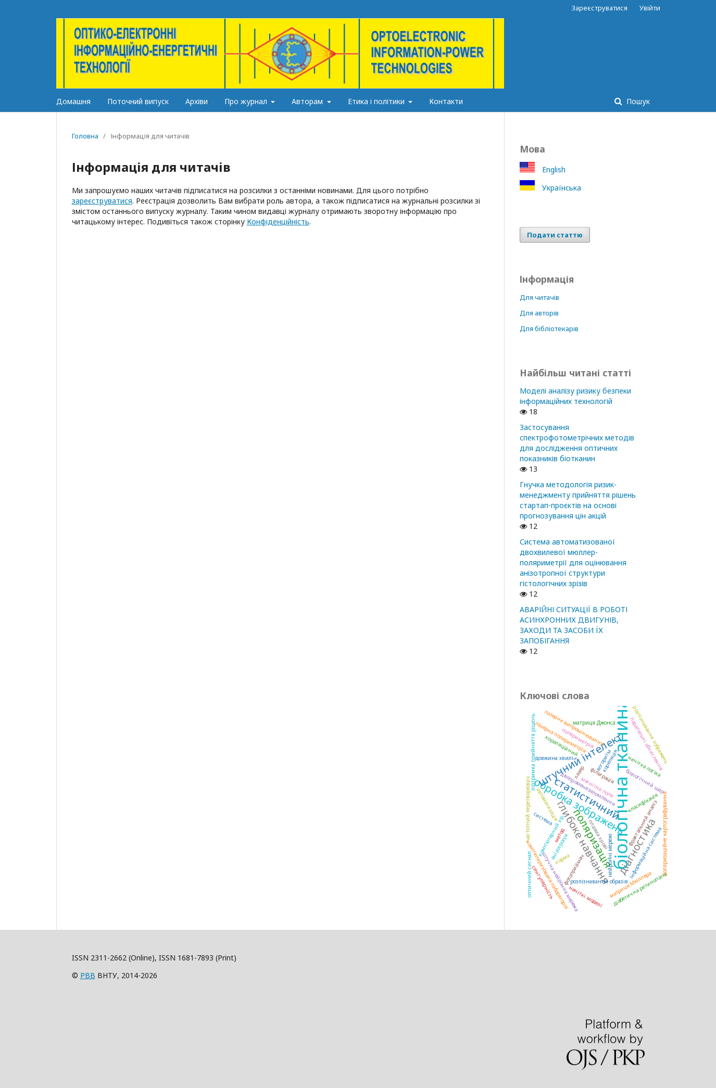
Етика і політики (377, 101)
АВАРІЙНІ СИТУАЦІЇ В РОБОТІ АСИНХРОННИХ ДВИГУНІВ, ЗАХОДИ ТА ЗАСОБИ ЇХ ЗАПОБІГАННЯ (573, 625)
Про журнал (246, 101)
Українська (560, 188)
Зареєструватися (599, 7)
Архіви (196, 101)
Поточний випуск (138, 101)
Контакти (446, 101)
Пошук (637, 101)
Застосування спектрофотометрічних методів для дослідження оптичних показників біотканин (577, 442)
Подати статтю (555, 234)
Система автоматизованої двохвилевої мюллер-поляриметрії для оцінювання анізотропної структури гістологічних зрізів (573, 562)
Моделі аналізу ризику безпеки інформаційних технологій (575, 396)
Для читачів (539, 297)
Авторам (308, 101)
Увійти (649, 7)
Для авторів (539, 313)
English (553, 169)
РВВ (87, 975)
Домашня (73, 101)
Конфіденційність (278, 221)
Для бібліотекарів (549, 328)
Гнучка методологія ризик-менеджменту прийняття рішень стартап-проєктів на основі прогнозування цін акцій (578, 500)
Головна (85, 136)
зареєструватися (102, 201)
